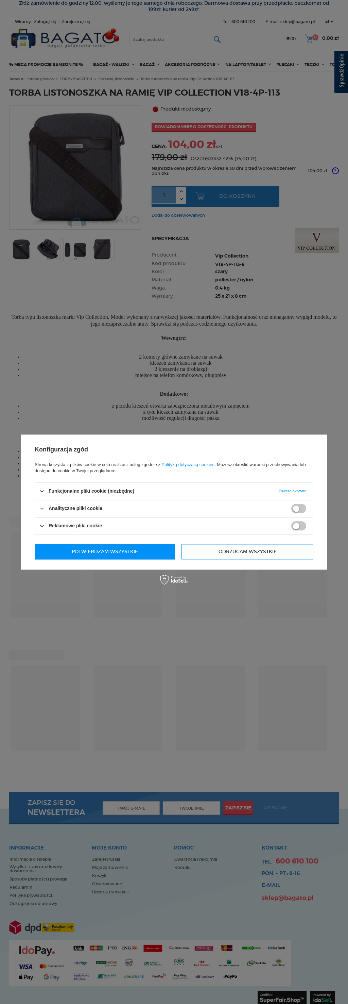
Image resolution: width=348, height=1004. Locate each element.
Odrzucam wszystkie (101, 551)
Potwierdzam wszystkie (243, 551)
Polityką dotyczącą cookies (188, 464)
